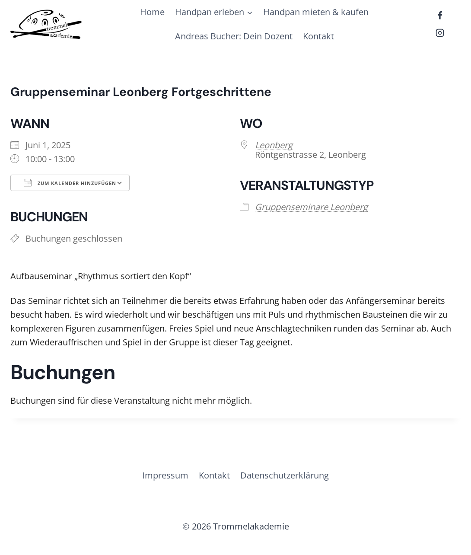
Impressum (165, 475)
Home (152, 12)
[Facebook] (440, 15)
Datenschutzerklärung (284, 475)
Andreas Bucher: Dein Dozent (234, 36)
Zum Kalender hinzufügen (70, 183)
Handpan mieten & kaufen (316, 12)
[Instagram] (440, 32)
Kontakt (318, 36)
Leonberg (274, 145)
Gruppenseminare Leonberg (311, 207)
